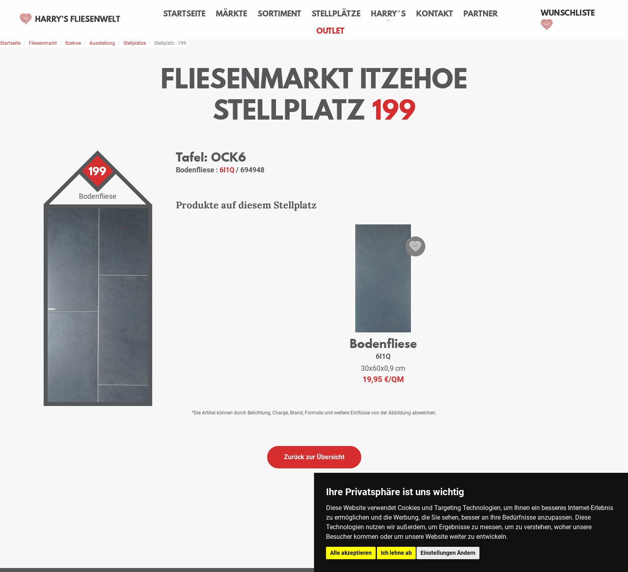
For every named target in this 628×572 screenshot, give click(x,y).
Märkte (231, 13)
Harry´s (388, 13)
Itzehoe (73, 43)
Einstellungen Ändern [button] (448, 553)
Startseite (184, 13)
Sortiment (279, 13)
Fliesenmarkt (43, 43)
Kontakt (434, 13)
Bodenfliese (383, 343)
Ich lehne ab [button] (396, 553)
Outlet (330, 30)
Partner (480, 13)
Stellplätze (336, 13)
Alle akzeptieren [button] (351, 553)
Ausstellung (102, 43)
